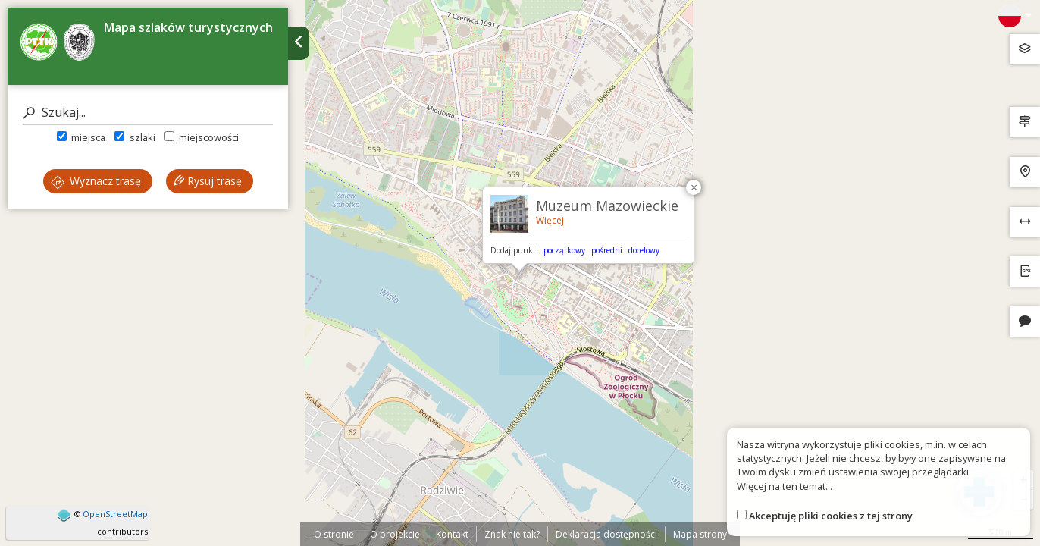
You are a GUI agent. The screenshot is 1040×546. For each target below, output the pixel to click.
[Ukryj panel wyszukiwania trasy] (298, 43)
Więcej (550, 220)
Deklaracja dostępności (606, 534)
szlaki (134, 137)
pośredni (606, 250)
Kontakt (452, 534)
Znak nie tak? (512, 534)
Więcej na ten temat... (784, 486)
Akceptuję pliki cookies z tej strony (831, 515)
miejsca (81, 137)
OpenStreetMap (115, 513)
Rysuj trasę (208, 181)
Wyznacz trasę (96, 181)
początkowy (564, 250)
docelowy (643, 250)
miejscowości (201, 137)
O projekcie (395, 534)
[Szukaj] (148, 112)
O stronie (334, 534)
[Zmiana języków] (1015, 16)
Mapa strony (700, 534)
